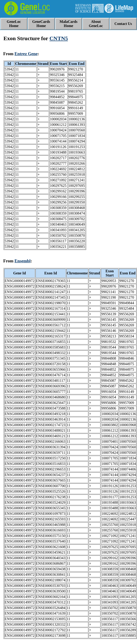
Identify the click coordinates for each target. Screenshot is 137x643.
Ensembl (23, 260)
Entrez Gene (26, 53)
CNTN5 (59, 38)
